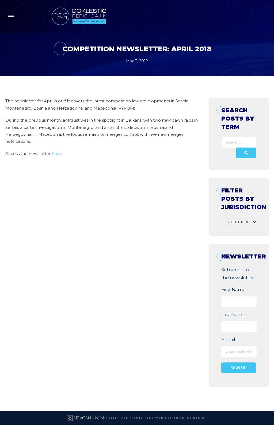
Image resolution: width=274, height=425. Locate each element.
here (56, 153)
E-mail (228, 339)
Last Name (233, 314)
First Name (233, 289)
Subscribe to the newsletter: (238, 273)
